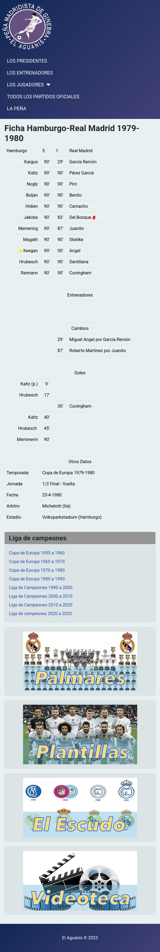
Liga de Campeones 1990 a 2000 (41, 587)
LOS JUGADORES (25, 84)
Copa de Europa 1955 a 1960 (37, 552)
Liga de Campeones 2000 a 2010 (41, 596)
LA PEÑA (16, 108)
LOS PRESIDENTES (27, 61)
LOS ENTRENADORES (30, 73)
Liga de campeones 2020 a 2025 (40, 613)
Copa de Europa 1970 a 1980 (37, 570)
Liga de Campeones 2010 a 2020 (41, 604)
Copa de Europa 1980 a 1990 (37, 578)
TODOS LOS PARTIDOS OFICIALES (43, 96)
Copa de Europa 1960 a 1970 (37, 561)
